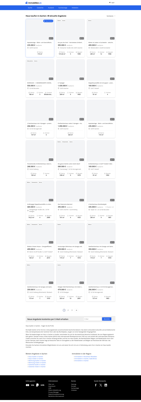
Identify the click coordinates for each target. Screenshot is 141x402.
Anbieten (75, 8)
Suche (30, 8)
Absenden (107, 319)
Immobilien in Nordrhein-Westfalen (86, 356)
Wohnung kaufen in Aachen (37, 360)
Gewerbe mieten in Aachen (37, 366)
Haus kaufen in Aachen (36, 356)
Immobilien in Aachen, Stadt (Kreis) (86, 358)
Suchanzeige (62, 8)
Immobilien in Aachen (82, 360)
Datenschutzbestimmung (56, 394)
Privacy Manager (53, 392)
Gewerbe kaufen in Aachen (37, 364)
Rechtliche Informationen (56, 396)
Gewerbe (40, 8)
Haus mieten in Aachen (36, 358)
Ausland (51, 8)
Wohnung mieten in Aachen (37, 362)
